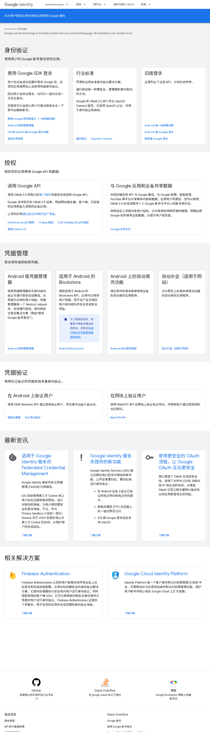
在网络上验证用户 (128, 396)
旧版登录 (153, 73)
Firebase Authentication (46, 574)
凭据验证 (16, 372)
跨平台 (97, 4)
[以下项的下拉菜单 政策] (150, 4)
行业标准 (85, 73)
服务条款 (9, 720)
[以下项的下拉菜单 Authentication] (68, 4)
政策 (143, 4)
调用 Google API (24, 186)
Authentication (54, 4)
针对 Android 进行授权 (21, 222)
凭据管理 (16, 253)
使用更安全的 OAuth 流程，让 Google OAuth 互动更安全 (179, 462)
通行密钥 (81, 138)
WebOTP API (118, 417)
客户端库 (45, 194)
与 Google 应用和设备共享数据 (141, 186)
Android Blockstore (71, 348)
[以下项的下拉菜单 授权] (85, 4)
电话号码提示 (32, 417)
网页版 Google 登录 (156, 138)
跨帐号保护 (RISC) (124, 4)
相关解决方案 (22, 558)
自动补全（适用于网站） (182, 279)
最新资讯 (16, 440)
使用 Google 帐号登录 (119, 726)
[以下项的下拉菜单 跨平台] (105, 4)
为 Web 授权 (46, 222)
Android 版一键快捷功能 (159, 125)
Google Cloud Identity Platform (155, 574)
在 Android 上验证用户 (30, 396)
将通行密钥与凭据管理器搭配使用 (81, 332)
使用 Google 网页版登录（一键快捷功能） (32, 118)
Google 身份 (114, 720)
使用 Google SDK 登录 (30, 73)
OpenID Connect (101, 138)
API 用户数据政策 (14, 726)
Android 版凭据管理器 (21, 125)
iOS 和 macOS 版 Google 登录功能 (28, 132)
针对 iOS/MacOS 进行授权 (73, 222)
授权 (78, 4)
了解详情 (27, 535)
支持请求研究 (15, 138)
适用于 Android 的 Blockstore (77, 279)
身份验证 (16, 50)
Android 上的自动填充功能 (130, 279)
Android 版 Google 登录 (159, 132)
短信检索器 (14, 417)
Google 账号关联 (120, 229)
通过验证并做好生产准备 (38, 214)
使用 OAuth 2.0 (17, 229)
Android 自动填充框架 (123, 348)
